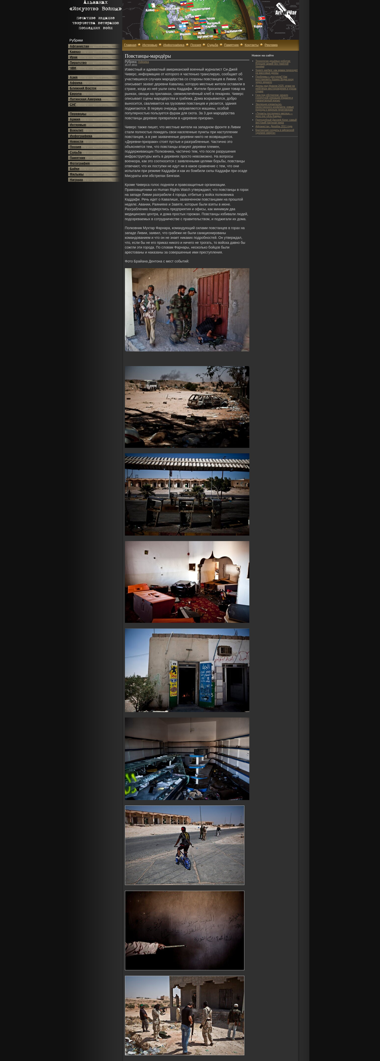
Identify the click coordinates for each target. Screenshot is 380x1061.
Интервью (78, 125)
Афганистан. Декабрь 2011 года (274, 126)
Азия (73, 77)
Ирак (73, 57)
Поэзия (75, 147)
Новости (76, 141)
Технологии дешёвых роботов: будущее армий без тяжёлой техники (273, 64)
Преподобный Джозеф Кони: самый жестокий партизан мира (276, 121)
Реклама (271, 45)
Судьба (76, 152)
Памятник (77, 158)
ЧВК (73, 68)
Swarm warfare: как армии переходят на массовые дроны (277, 71)
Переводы (78, 114)
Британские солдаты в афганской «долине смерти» (275, 131)
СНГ (73, 104)
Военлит (76, 130)
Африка (76, 83)
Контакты (252, 45)
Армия (75, 119)
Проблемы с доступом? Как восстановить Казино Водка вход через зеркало (275, 79)
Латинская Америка (85, 99)
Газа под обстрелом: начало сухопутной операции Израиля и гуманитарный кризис (274, 98)
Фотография (80, 163)
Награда (76, 179)
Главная (130, 45)
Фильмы (77, 174)
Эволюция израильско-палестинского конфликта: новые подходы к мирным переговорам (275, 107)
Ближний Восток (83, 88)
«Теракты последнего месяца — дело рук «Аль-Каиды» (274, 115)
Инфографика (81, 136)
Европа (76, 93)
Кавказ (75, 51)
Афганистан (79, 46)
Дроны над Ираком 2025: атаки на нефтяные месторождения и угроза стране (276, 89)
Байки (74, 168)
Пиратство (78, 62)
